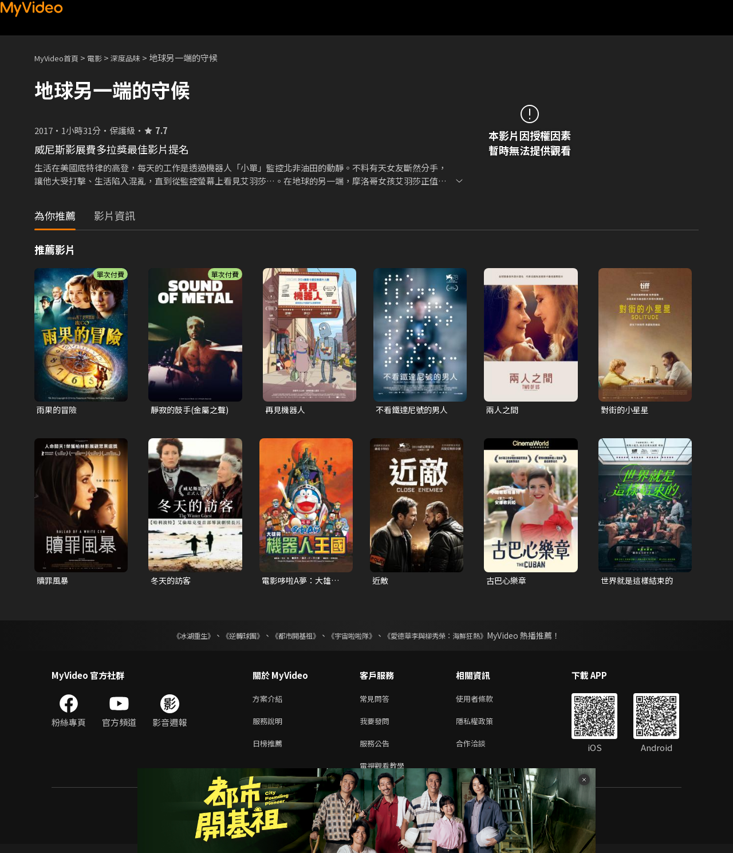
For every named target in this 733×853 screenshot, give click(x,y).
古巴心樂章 (507, 582)
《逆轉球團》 (230, 637)
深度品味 (138, 58)
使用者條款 (484, 701)
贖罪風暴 (54, 582)
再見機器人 (286, 410)
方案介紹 (270, 701)
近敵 (380, 582)
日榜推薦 (270, 750)
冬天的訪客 (172, 582)
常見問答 (377, 701)
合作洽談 (480, 750)
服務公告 (377, 750)
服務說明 (270, 726)
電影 (103, 58)
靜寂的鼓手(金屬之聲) (192, 410)
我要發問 (377, 726)
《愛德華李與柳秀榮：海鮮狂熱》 (450, 637)
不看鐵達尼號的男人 (414, 410)
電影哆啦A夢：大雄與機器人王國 (303, 582)
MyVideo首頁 (60, 58)
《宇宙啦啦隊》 (354, 637)
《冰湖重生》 (173, 637)
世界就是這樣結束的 (639, 582)
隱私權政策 (484, 726)
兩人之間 (503, 410)
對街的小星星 (626, 410)
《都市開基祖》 (290, 637)
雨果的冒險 (58, 410)
